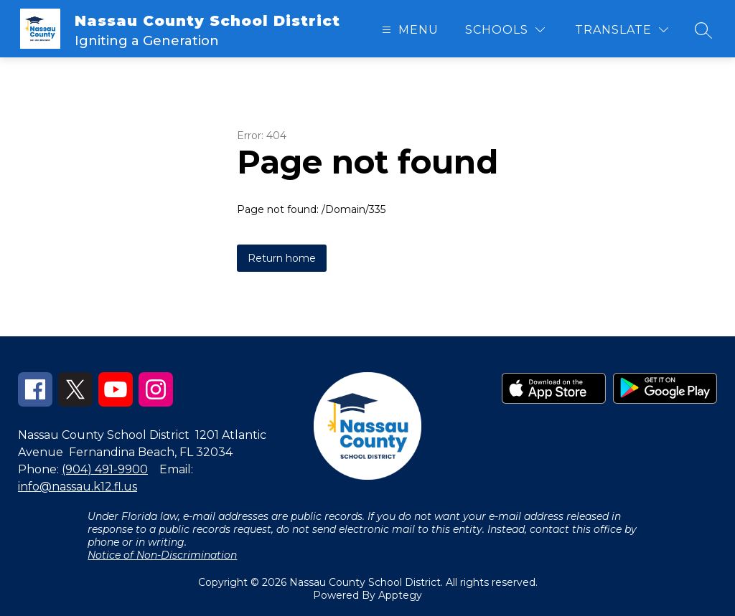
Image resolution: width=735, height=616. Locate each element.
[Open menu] (408, 30)
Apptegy (400, 595)
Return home (282, 258)
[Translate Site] (621, 30)
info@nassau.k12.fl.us (77, 486)
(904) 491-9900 (105, 469)
